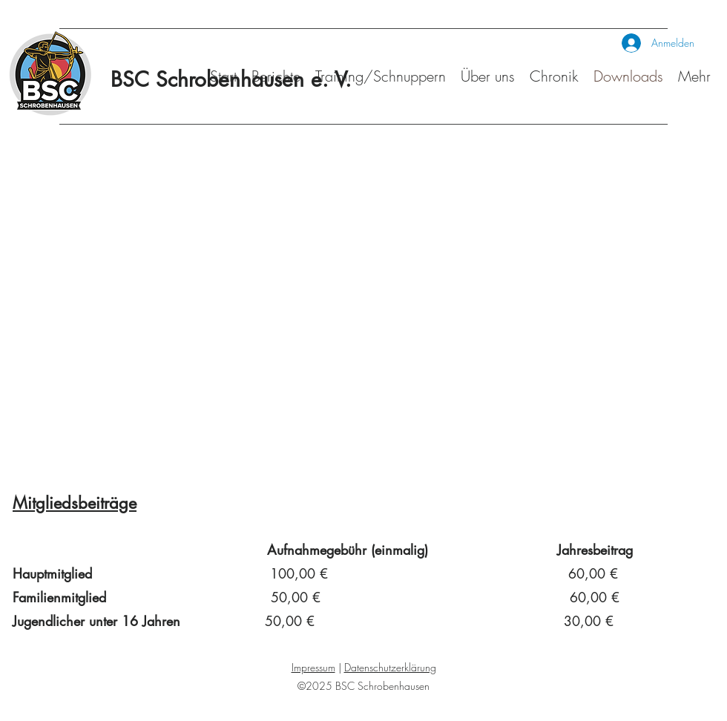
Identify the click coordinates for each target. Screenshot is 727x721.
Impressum (313, 667)
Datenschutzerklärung (390, 667)
